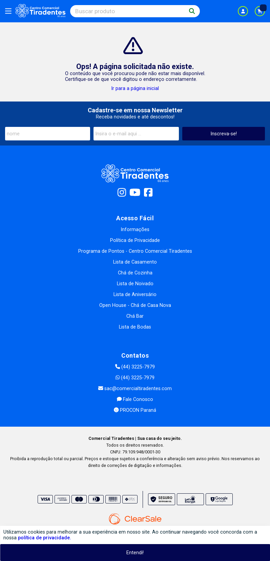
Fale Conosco (135, 399)
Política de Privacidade (135, 240)
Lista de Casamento (135, 262)
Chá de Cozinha (135, 273)
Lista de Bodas (135, 327)
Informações (135, 229)
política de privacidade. (44, 538)
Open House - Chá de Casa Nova (135, 305)
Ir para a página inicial (135, 88)
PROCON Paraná (135, 410)
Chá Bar (135, 316)
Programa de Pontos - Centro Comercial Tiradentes (135, 251)
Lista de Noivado (135, 284)
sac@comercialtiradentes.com (135, 388)
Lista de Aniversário (135, 294)
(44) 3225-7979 (135, 367)
